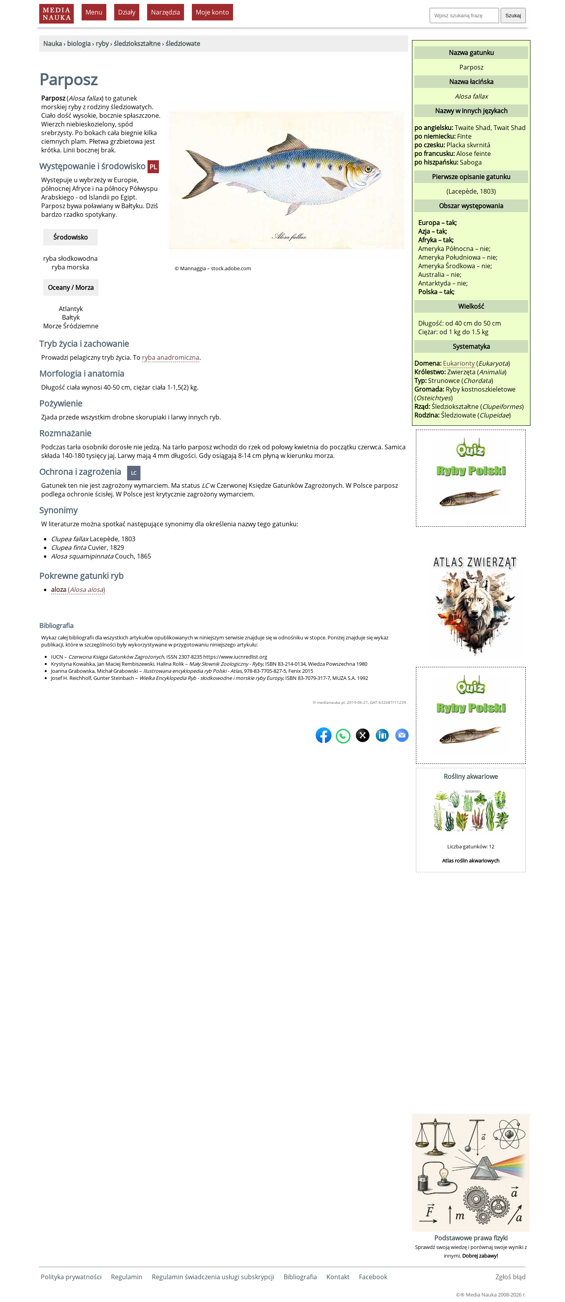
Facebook (373, 1277)
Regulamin (126, 1277)
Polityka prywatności (71, 1277)
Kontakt (338, 1277)
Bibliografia (300, 1277)
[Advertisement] (471, 994)
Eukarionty (459, 363)
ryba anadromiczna (170, 357)
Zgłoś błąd (511, 1277)
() (78, 589)
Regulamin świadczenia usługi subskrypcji (213, 1277)
